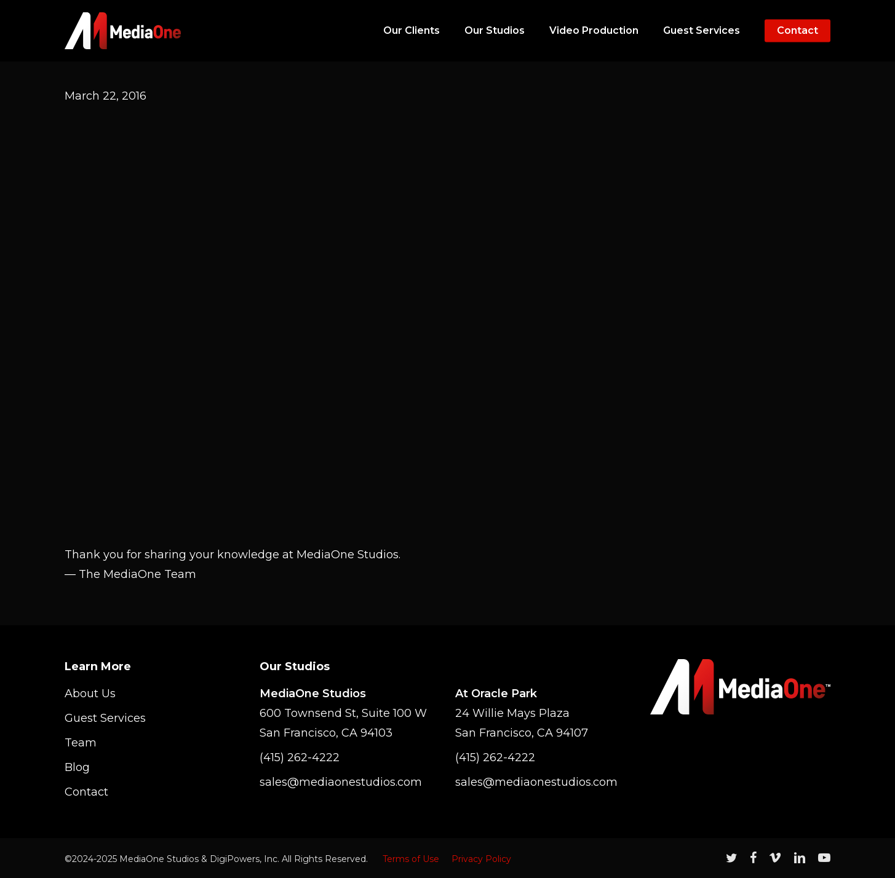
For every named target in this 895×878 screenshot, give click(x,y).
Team (81, 742)
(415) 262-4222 (300, 757)
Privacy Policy (481, 858)
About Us (90, 693)
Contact (86, 792)
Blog (77, 767)
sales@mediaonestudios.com (341, 782)
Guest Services (105, 718)
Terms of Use (411, 858)
